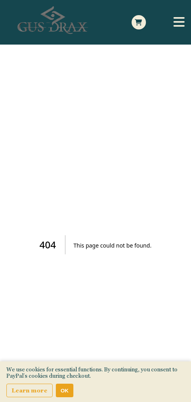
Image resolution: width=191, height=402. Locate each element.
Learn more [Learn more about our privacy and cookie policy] (29, 390)
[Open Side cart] (139, 22)
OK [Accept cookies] (65, 391)
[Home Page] (54, 22)
